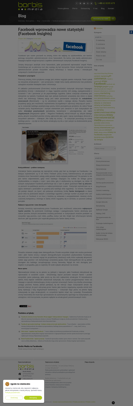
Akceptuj (33, 398)
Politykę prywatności (12, 393)
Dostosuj (14, 398)
